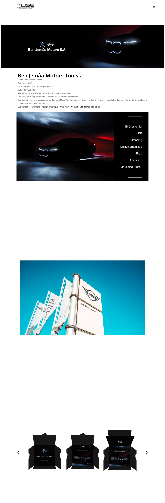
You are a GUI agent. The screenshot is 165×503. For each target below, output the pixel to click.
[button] (18, 298)
